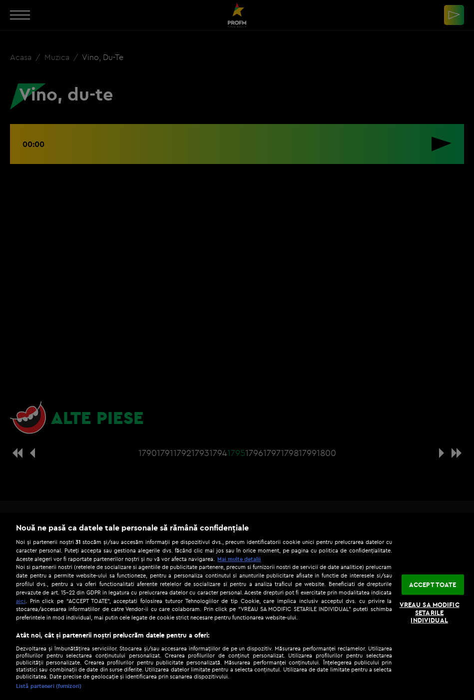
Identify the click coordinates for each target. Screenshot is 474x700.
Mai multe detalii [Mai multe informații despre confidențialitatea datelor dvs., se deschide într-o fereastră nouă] (239, 559)
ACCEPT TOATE (433, 584)
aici (20, 600)
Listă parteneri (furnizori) (48, 686)
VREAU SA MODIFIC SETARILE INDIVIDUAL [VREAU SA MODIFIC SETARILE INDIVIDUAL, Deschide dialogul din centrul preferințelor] (430, 612)
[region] (237, 606)
